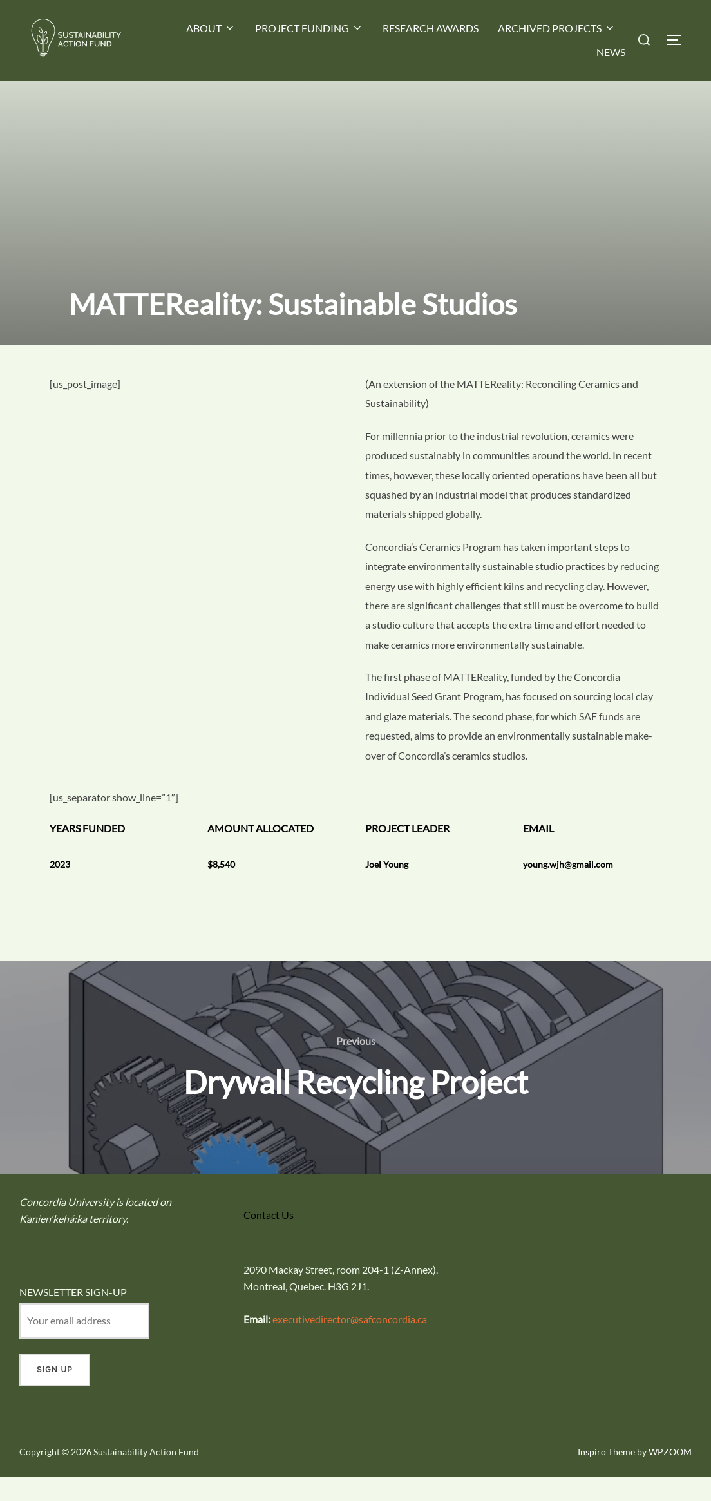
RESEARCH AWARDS (431, 28)
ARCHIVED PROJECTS (557, 28)
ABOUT (211, 28)
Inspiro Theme (606, 1476)
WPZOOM (670, 1476)
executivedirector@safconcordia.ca (349, 1344)
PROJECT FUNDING (309, 28)
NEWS (610, 52)
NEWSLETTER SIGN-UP (73, 1316)
